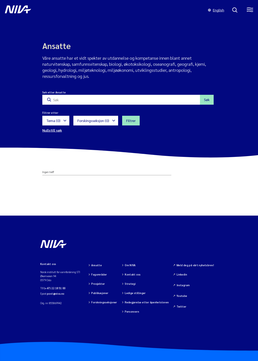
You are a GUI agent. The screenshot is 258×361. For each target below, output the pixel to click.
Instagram (183, 285)
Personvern (132, 311)
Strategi (130, 283)
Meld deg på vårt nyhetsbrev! (195, 265)
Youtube (182, 295)
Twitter (181, 306)
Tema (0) (53, 120)
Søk (207, 99)
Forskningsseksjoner (104, 302)
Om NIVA (130, 265)
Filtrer (131, 120)
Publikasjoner (99, 293)
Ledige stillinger (135, 293)
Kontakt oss (132, 274)
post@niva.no (55, 293)
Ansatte (96, 265)
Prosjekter (98, 283)
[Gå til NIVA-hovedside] (102, 10)
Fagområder (99, 274)
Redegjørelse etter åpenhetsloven (147, 302)
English (216, 10)
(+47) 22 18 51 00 (55, 288)
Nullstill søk (52, 130)
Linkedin (182, 274)
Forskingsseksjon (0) (93, 120)
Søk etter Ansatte (54, 92)
